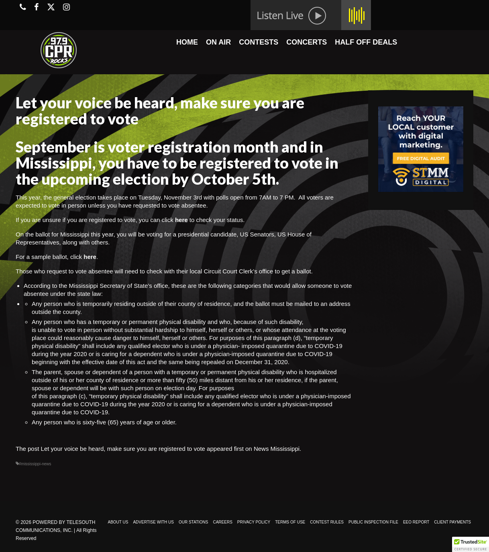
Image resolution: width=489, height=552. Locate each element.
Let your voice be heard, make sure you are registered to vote (123, 448)
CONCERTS (306, 42)
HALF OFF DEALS (366, 42)
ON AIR (218, 42)
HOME (187, 42)
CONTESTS (258, 42)
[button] (470, 544)
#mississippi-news (35, 464)
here (181, 219)
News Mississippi (277, 448)
